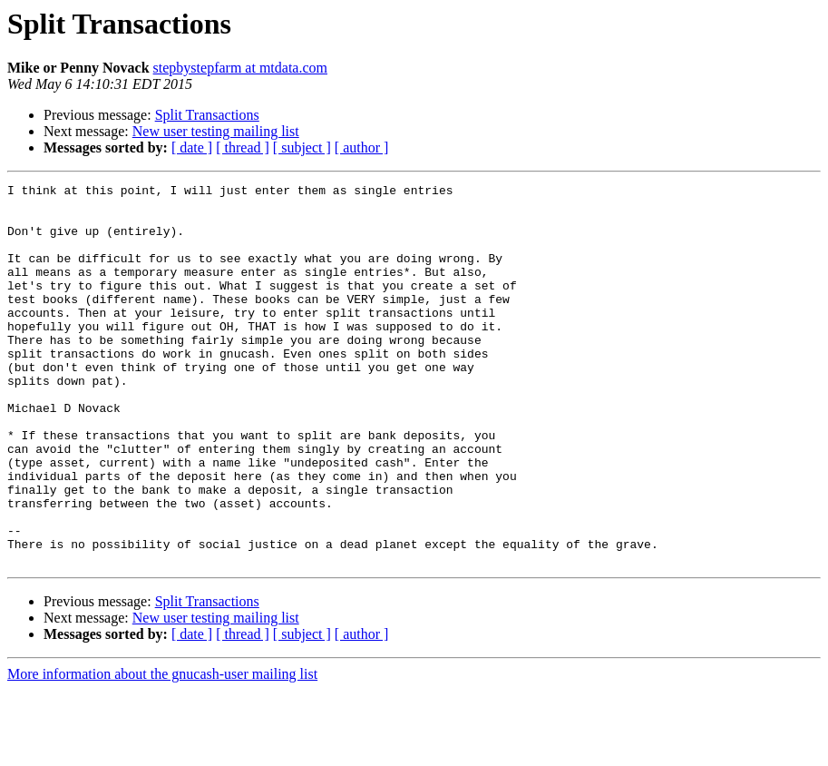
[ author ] (362, 147)
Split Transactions (207, 115)
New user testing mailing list (215, 131)
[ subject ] (302, 147)
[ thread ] (242, 147)
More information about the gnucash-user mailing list (162, 750)
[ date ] (191, 147)
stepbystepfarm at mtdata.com (240, 67)
